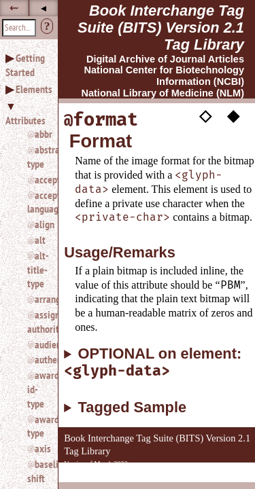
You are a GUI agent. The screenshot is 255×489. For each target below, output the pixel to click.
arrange (41, 299)
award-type (37, 426)
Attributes (25, 120)
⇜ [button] (14, 8)
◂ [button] (43, 8)
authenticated (41, 359)
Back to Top (217, 474)
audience (41, 344)
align (41, 224)
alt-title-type (37, 270)
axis (41, 448)
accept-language (37, 202)
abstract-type (37, 156)
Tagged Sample (132, 407)
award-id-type (37, 389)
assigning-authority (37, 322)
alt (40, 240)
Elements (34, 89)
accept (41, 179)
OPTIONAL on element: (152, 363)
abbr (41, 134)
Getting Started (25, 65)
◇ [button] (205, 115)
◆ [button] (233, 115)
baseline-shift (37, 471)
